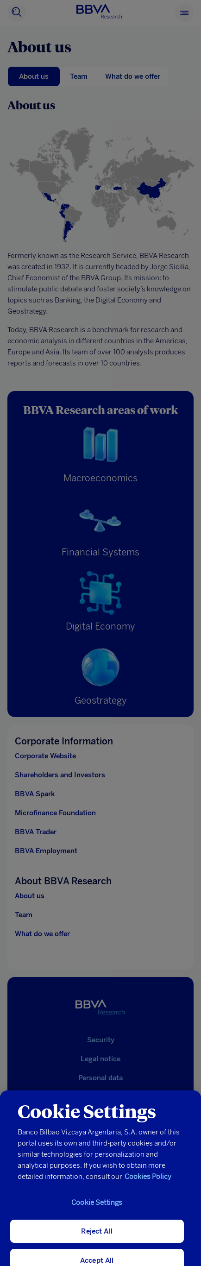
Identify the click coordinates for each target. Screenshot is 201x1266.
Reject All (97, 1238)
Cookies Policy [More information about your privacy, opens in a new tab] (148, 1183)
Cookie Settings (96, 1209)
